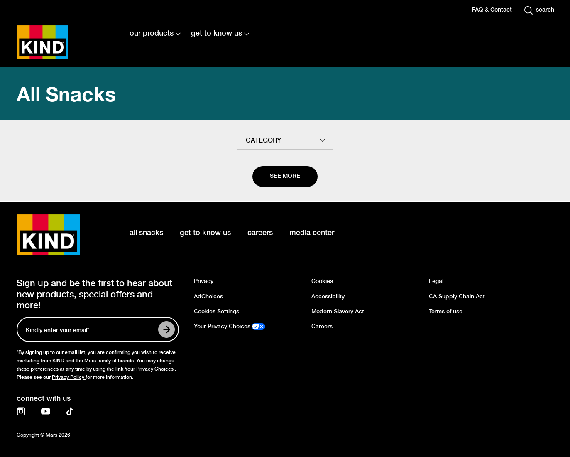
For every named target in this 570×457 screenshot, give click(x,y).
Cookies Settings (216, 311)
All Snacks (66, 94)
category (263, 141)
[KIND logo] (61, 234)
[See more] (285, 176)
